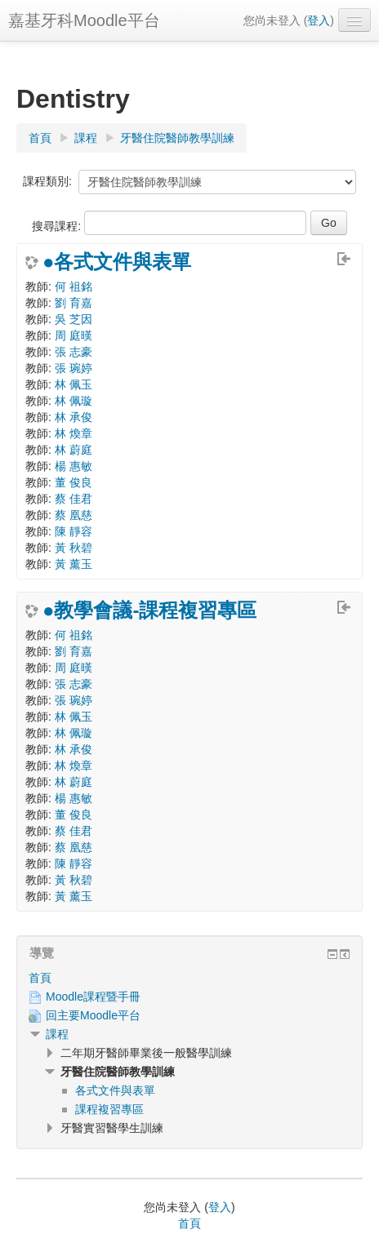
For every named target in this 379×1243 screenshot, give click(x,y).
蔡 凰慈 (73, 515)
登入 (318, 20)
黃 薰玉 (73, 563)
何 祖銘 (73, 286)
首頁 (40, 977)
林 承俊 (73, 417)
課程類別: (47, 181)
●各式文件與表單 (117, 262)
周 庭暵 (73, 335)
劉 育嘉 (73, 302)
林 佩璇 (73, 400)
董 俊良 (73, 482)
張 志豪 (73, 351)
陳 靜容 (73, 531)
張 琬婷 (73, 368)
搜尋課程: (58, 226)
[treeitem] (189, 978)
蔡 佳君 (73, 498)
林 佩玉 (73, 384)
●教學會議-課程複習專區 (149, 610)
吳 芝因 (73, 319)
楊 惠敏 (73, 466)
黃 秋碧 (73, 547)
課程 (57, 1034)
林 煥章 (73, 433)
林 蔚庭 (73, 449)
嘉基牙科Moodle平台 (84, 20)
